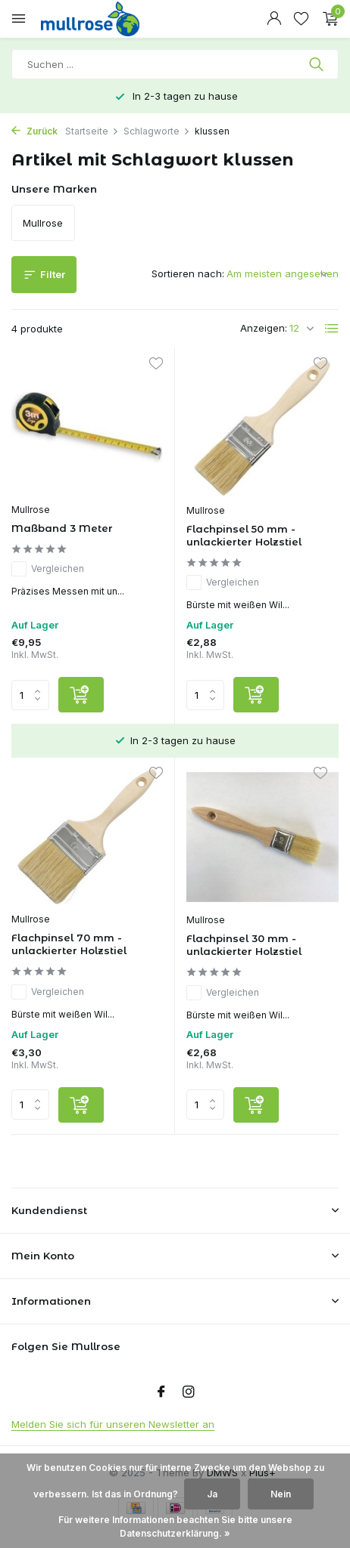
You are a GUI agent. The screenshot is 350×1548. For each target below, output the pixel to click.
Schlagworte (156, 131)
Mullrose (30, 509)
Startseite (92, 131)
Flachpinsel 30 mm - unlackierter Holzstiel (244, 944)
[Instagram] (189, 1392)
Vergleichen (47, 569)
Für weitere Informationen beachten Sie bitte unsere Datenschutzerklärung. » (175, 1526)
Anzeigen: (263, 328)
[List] (332, 328)
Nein (280, 1494)
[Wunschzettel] (301, 19)
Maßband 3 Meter (62, 528)
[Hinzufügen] (81, 694)
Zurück (34, 131)
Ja (212, 1494)
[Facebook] (161, 1392)
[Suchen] (175, 64)
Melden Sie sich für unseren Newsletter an (112, 1424)
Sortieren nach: (188, 273)
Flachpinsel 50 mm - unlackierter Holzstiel (244, 535)
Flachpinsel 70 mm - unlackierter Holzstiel (69, 944)
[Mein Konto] (274, 19)
